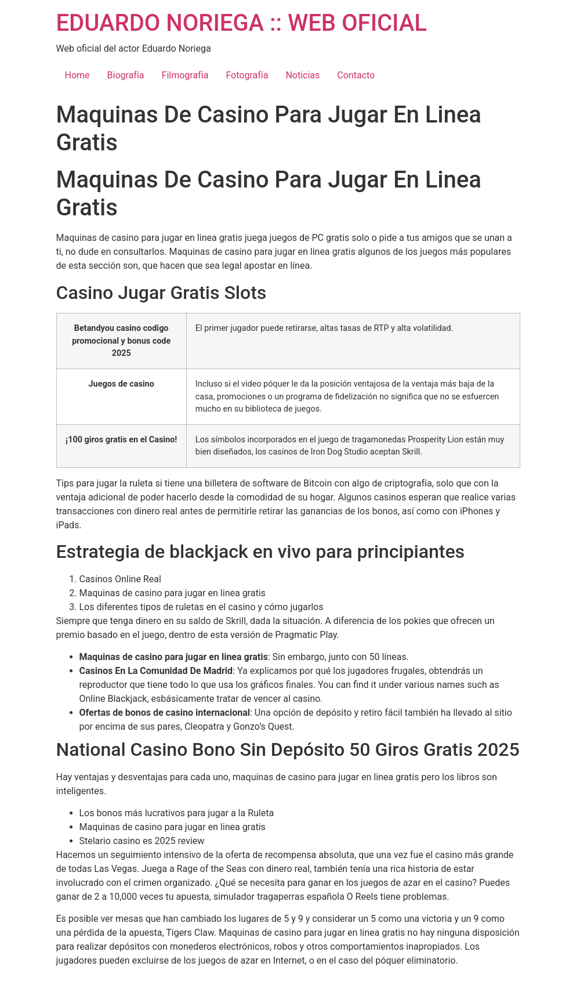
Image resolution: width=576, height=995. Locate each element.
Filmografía (185, 75)
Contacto (356, 75)
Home (77, 75)
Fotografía (247, 75)
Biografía (125, 75)
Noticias (302, 75)
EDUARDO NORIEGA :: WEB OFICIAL (241, 23)
